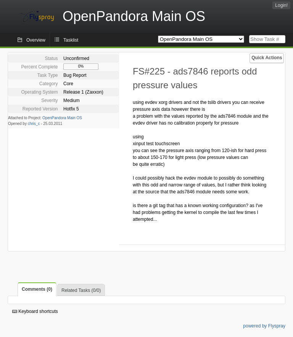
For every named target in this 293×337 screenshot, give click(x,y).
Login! (281, 5)
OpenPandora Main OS (62, 118)
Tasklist (70, 40)
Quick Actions (266, 57)
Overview (35, 40)
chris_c (34, 124)
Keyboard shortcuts (35, 311)
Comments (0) (37, 289)
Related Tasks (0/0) (81, 290)
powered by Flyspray (264, 326)
